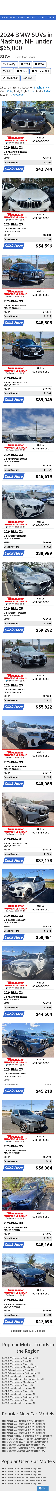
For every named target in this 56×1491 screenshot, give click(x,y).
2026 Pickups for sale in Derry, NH (18, 1370)
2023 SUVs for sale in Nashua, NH (18, 1400)
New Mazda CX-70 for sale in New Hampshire (23, 1433)
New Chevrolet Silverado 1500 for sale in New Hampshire (23, 1445)
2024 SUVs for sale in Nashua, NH (18, 1391)
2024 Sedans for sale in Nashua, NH (19, 1394)
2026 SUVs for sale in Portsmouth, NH (20, 1358)
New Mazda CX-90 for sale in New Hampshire (23, 1427)
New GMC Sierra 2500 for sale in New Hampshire (25, 1442)
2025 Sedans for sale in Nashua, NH (19, 1388)
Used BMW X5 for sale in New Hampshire (21, 1471)
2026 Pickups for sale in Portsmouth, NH (21, 1373)
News (12, 17)
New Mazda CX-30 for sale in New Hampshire (23, 1430)
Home (4, 17)
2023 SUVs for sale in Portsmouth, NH (20, 1397)
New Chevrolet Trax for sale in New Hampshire (24, 1448)
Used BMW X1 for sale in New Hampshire (21, 1474)
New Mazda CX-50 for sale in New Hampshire (23, 1424)
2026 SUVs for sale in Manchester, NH (20, 1367)
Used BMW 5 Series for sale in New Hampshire (24, 1477)
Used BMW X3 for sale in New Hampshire (21, 1468)
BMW (39, 64)
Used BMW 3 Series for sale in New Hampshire (24, 1480)
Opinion (51, 17)
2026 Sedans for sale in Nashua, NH (19, 1376)
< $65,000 (10, 78)
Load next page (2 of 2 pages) (28, 1330)
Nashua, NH (40, 71)
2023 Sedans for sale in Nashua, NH (19, 1403)
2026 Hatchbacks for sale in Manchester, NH (23, 1379)
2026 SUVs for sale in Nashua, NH (18, 1364)
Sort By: (28, 78)
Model (7, 71)
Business (32, 17)
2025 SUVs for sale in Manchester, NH (20, 1382)
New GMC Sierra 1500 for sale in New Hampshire (25, 1439)
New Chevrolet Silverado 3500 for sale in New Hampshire (23, 1451)
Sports (42, 17)
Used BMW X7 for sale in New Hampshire (21, 1483)
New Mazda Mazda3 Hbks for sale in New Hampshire (27, 1436)
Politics (21, 17)
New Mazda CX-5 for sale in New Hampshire (23, 1421)
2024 (25, 64)
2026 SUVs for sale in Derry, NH (17, 1361)
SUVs (22, 71)
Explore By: (9, 64)
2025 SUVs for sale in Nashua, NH (18, 1385)
